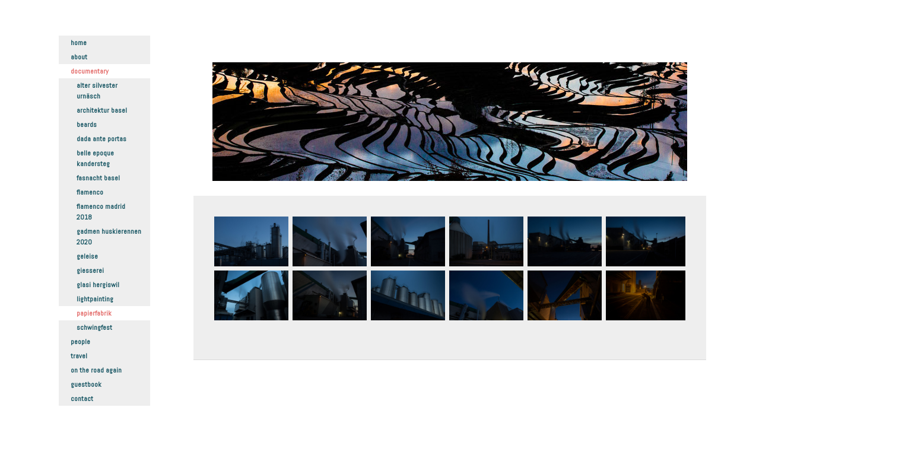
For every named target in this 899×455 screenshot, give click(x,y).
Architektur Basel (102, 110)
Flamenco (90, 192)
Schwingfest (94, 327)
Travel (79, 356)
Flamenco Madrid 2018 (101, 212)
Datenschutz (231, 420)
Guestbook (86, 384)
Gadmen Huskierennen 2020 (109, 237)
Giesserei (90, 270)
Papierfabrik (94, 313)
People (80, 341)
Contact (82, 398)
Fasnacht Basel (98, 178)
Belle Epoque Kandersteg (95, 158)
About (79, 57)
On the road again (96, 370)
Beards (87, 124)
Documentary (90, 71)
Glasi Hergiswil (98, 284)
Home (79, 42)
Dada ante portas (101, 139)
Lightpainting (95, 299)
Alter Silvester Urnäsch (97, 91)
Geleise (87, 256)
